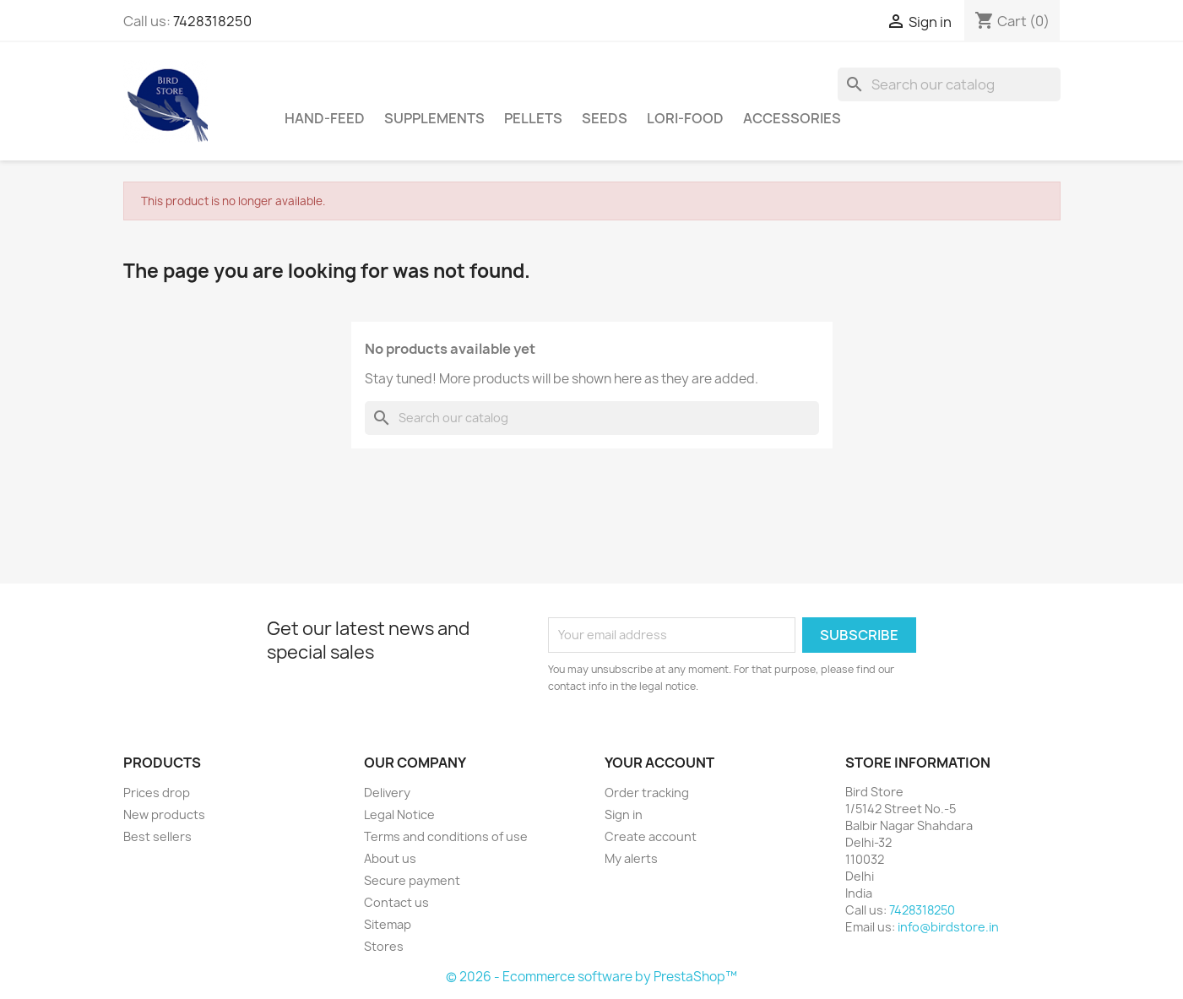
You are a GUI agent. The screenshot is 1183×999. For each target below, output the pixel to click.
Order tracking (647, 793)
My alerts (631, 858)
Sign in (624, 814)
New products (164, 814)
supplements (434, 118)
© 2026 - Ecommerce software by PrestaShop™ (591, 976)
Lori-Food (685, 118)
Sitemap (387, 924)
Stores (384, 946)
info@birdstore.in (948, 927)
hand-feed (325, 118)
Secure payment (412, 880)
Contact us (396, 902)
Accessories (792, 118)
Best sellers (157, 836)
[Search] (949, 84)
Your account (659, 762)
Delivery (387, 793)
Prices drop (156, 793)
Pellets (533, 118)
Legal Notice (399, 814)
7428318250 (212, 21)
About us (390, 858)
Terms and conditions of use (446, 836)
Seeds (604, 118)
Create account (651, 836)
